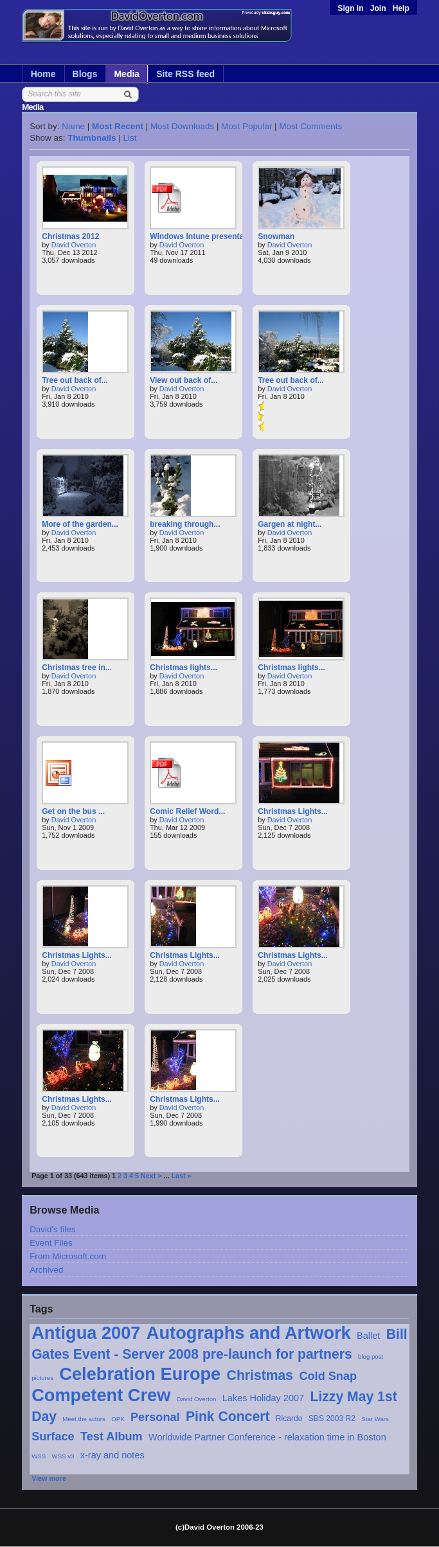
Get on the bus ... (73, 811)
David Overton (197, 1398)
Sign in (351, 8)
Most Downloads (182, 126)
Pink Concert (228, 1416)
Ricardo (289, 1418)
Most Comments (310, 126)
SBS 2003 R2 (332, 1418)
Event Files (51, 1243)
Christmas (260, 1375)
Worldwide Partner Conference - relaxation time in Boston (267, 1437)
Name (73, 126)
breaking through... (185, 524)
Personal (155, 1417)
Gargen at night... (289, 524)
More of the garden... (80, 524)
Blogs (85, 74)
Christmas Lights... (293, 811)
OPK (117, 1418)
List (130, 138)
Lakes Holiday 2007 (263, 1398)
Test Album (111, 1436)
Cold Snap (328, 1376)
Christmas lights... (183, 667)
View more (48, 1478)
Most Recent (117, 126)
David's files (52, 1229)
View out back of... (183, 380)
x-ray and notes (112, 1455)
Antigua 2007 (85, 1333)
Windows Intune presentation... (207, 236)
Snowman (276, 236)
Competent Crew (100, 1395)
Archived (46, 1270)
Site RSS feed (185, 74)
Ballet (368, 1335)
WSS (38, 1456)
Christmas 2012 (70, 236)
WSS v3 (63, 1456)
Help (401, 8)
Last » (181, 1176)
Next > (151, 1176)
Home (43, 74)
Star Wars (375, 1418)
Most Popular (246, 126)
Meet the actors (83, 1418)
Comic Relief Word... (187, 811)
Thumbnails (91, 138)
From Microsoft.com (68, 1256)
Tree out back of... (75, 380)
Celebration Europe (139, 1374)
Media (126, 74)
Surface (53, 1436)
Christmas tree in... (77, 667)
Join (378, 8)
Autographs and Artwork (249, 1333)
